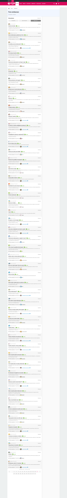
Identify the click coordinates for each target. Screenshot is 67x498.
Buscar (39, 18)
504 (30, 473)
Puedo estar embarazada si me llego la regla (16, 62)
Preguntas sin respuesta (13, 427)
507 (33, 473)
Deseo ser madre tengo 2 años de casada (16, 265)
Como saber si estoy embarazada (14, 300)
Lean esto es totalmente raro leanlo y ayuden (16, 229)
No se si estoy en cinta (12, 143)
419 (26, 471)
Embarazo (15, 8)
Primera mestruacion (12, 194)
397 (24, 471)
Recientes (13, 20)
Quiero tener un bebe (12, 168)
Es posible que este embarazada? (14, 44)
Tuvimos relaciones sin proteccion (14, 336)
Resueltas (36, 20)
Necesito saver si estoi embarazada (15, 89)
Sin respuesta (24, 20)
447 (14, 473)
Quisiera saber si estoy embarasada (15, 256)
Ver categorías (10, 14)
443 (30, 471)
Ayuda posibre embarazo (13, 177)
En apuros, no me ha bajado (13, 220)
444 (33, 471)
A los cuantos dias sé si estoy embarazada (16, 363)
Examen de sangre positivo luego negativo (16, 309)
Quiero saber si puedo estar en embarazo (16, 282)
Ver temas (14, 14)
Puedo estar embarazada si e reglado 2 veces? (17, 238)
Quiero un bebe (11, 274)
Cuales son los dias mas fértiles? (14, 151)
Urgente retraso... (11, 327)
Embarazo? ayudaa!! (12, 116)
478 (26, 473)
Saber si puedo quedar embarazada (15, 390)
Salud (20, 3)
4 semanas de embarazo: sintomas (15, 436)
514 (35, 473)
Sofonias (10, 454)
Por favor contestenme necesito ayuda (15, 408)
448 (16, 473)
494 (28, 473)
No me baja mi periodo (12, 53)
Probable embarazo (12, 107)
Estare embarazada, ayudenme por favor (16, 35)
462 (24, 473)
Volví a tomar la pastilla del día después (15, 247)
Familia (24, 3)
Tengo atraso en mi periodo (13, 445)
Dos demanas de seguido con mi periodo (16, 372)
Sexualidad (38, 3)
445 (35, 471)
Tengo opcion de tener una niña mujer (15, 417)
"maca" (9, 212)
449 (18, 473)
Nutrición (28, 3)
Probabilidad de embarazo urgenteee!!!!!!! (16, 134)
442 (28, 471)
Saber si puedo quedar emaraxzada (15, 354)
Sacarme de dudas (11, 25)
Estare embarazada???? (12, 291)
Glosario (43, 3)
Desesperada (10, 71)
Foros (17, 3)
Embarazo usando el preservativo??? (15, 381)
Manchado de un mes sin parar (14, 185)
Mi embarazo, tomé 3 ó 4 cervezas (14, 463)
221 (20, 471)
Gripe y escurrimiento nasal (13, 399)
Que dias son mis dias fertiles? (14, 318)
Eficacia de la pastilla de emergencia (15, 159)
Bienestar (33, 3)
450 (20, 473)
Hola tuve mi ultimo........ (13, 202)
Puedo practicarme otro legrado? (14, 80)
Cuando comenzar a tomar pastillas (15, 345)
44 (16, 471)
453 (22, 473)
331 (22, 471)
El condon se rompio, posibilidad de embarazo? (17, 125)
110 (18, 471)
